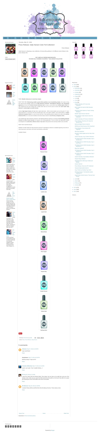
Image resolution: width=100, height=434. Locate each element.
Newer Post (21, 413)
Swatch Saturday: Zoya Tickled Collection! (84, 136)
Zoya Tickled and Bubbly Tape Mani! (83, 170)
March (76, 181)
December (77, 88)
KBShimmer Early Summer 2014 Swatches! (85, 126)
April (76, 178)
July (76, 98)
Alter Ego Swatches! (79, 131)
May (76, 102)
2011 (75, 191)
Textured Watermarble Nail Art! (82, 168)
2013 (75, 187)
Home (5, 38)
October (77, 92)
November (77, 90)
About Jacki (11, 38)
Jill (22, 374)
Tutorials (18, 38)
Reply (23, 353)
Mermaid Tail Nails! (13, 214)
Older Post (66, 413)
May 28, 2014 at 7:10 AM (29, 374)
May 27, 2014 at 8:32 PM (34, 357)
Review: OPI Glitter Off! (13, 102)
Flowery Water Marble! (13, 161)
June (76, 100)
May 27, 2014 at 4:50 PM (32, 349)
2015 (75, 84)
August (76, 96)
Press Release (28, 339)
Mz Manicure (25, 385)
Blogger (52, 430)
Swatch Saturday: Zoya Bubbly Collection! (84, 156)
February (77, 183)
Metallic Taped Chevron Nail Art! (82, 113)
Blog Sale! (32, 38)
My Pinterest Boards (55, 38)
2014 (75, 86)
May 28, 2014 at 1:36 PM (34, 385)
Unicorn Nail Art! (78, 164)
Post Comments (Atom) (30, 415)
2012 (75, 189)
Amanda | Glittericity (27, 366)
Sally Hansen (34, 339)
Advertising (25, 38)
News (23, 339)
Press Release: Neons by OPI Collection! (84, 166)
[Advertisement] (11, 131)
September (77, 94)
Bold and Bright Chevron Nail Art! (82, 124)
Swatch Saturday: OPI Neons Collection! (84, 119)
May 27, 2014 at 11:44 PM (38, 366)
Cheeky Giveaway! (13, 94)
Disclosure (39, 38)
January (77, 184)
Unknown (26, 337)
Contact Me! (46, 38)
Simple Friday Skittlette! (80, 158)
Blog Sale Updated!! (79, 148)
